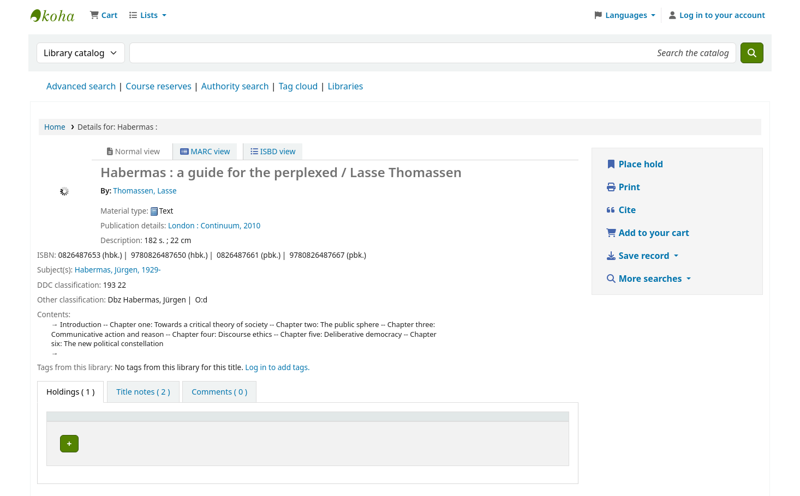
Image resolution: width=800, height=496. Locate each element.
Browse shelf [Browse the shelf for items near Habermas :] (383, 442)
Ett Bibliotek (58, 15)
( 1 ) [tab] (70, 391)
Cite (621, 210)
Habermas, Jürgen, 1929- (118, 269)
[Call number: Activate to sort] (389, 421)
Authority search (235, 86)
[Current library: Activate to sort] (215, 421)
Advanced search (81, 86)
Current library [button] (177, 421)
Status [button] (510, 421)
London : (183, 225)
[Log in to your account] (716, 15)
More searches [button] (645, 279)
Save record (639, 256)
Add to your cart (648, 233)
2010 (251, 225)
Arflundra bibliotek (187, 442)
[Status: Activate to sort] (531, 421)
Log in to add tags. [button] (277, 367)
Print (623, 187)
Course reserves (159, 86)
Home (54, 127)
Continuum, (220, 225)
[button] (103, 15)
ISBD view (272, 151)
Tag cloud (298, 86)
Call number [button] (314, 421)
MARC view (205, 151)
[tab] (143, 392)
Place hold (635, 164)
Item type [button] (70, 421)
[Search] (752, 53)
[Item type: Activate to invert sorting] (95, 421)
